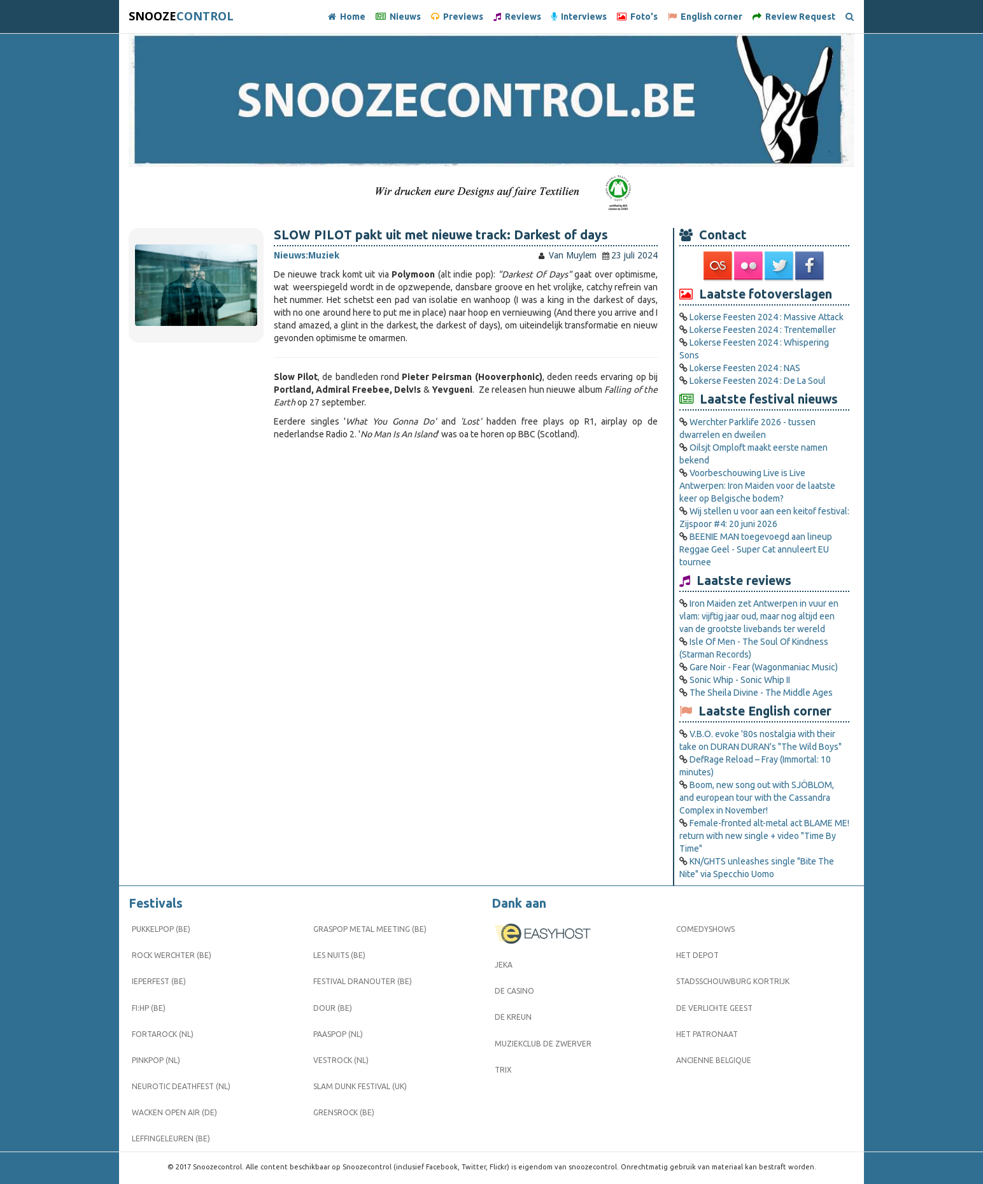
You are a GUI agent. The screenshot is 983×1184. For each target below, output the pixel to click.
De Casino (514, 991)
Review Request (794, 16)
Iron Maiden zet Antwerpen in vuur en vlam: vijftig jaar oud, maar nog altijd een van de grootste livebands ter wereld (758, 616)
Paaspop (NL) (338, 1034)
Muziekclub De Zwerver (543, 1044)
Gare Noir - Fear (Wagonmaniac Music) (764, 667)
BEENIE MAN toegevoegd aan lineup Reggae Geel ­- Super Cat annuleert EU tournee (755, 549)
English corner (705, 16)
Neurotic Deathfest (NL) (181, 1086)
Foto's (637, 16)
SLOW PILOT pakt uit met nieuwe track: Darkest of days (441, 235)
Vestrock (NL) (341, 1060)
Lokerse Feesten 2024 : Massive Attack (767, 317)
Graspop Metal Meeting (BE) (370, 929)
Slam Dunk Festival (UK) (360, 1086)
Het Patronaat (707, 1034)
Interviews (579, 16)
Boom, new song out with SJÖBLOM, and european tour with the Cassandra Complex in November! (756, 797)
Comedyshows (705, 929)
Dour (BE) (332, 1008)
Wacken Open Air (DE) (174, 1112)
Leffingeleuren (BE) (171, 1138)
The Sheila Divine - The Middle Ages (761, 692)
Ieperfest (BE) (159, 981)
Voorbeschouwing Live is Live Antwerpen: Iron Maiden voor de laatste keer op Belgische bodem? (757, 486)
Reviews (517, 16)
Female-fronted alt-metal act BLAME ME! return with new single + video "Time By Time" (764, 836)
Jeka (504, 965)
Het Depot (697, 955)
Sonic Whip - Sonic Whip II (740, 680)
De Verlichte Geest (714, 1008)
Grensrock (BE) (343, 1112)
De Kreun (513, 1017)
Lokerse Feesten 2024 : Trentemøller (763, 330)
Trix (503, 1070)
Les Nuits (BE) (339, 955)
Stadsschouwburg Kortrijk (732, 981)
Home (346, 16)
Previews (457, 16)
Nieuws (398, 16)
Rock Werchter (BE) (171, 955)
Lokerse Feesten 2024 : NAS (745, 368)
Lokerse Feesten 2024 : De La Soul (758, 381)
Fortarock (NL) (163, 1034)
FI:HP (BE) (149, 1008)
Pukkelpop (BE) (161, 929)
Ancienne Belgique (713, 1060)
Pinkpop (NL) (156, 1060)
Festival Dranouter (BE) (362, 981)
